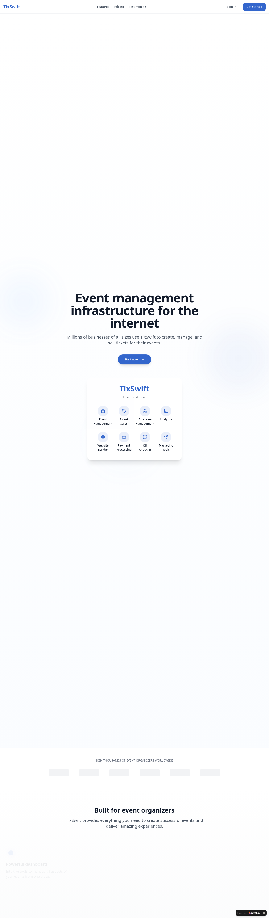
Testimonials (138, 7)
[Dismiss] (263, 912)
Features (103, 7)
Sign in (231, 7)
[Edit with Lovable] (248, 912)
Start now (134, 360)
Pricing (119, 7)
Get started (254, 7)
